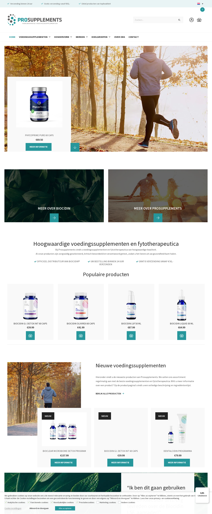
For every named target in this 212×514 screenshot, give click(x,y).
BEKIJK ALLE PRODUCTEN (108, 393)
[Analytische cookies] (6, 503)
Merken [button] (82, 36)
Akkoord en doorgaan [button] (39, 508)
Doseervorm (63, 36)
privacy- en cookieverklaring (166, 499)
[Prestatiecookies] (77, 503)
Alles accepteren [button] (67, 509)
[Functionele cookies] (28, 503)
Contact (134, 36)
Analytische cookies (16, 503)
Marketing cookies (108, 503)
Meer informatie (39, 146)
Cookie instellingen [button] (13, 508)
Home (12, 36)
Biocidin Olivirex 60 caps (81, 323)
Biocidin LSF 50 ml (131, 323)
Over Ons (119, 36)
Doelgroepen (101, 36)
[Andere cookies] (119, 503)
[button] (200, 4)
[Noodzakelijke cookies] (51, 503)
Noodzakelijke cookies (63, 503)
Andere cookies (128, 503)
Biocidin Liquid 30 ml (181, 323)
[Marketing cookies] (98, 503)
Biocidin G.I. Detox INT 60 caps (30, 323)
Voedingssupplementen (35, 36)
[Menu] (207, 489)
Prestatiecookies (86, 503)
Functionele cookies (39, 503)
